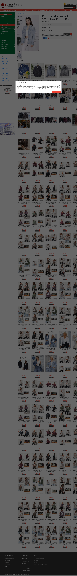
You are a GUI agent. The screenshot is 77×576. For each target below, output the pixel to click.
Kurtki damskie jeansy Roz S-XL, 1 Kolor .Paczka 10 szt (65, 81)
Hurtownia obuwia (26, 570)
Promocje (24, 563)
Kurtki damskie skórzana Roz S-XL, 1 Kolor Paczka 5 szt (38, 130)
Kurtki (21, 13)
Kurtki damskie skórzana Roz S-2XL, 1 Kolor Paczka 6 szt (65, 105)
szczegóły (7, 90)
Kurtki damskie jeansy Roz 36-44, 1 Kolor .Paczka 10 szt (24, 81)
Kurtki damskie (25, 13)
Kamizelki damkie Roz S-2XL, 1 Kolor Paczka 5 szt (24, 300)
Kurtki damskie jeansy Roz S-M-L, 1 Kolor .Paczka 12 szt (37, 81)
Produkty (18, 13)
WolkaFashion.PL (16, 574)
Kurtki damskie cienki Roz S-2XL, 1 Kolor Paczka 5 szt (37, 154)
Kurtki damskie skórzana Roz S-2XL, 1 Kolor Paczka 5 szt (24, 154)
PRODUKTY (24, 558)
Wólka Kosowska (25, 561)
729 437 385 (36, 560)
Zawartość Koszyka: (69, 4)
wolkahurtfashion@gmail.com (40, 564)
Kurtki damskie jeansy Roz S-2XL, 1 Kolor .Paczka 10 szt (51, 349)
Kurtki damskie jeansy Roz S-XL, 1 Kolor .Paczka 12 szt (51, 81)
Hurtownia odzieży (26, 568)
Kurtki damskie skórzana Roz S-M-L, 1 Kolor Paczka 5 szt (24, 105)
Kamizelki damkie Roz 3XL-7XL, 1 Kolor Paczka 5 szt (65, 252)
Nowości (24, 565)
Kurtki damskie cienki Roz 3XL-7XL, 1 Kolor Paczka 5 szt (24, 227)
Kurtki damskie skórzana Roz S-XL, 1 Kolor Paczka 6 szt (24, 130)
